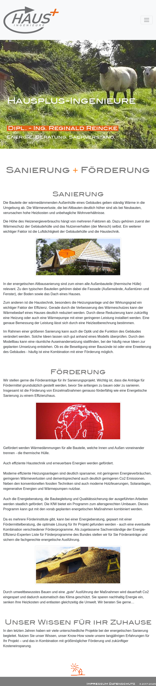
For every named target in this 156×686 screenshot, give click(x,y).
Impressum (97, 684)
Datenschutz (122, 684)
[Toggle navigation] (147, 20)
